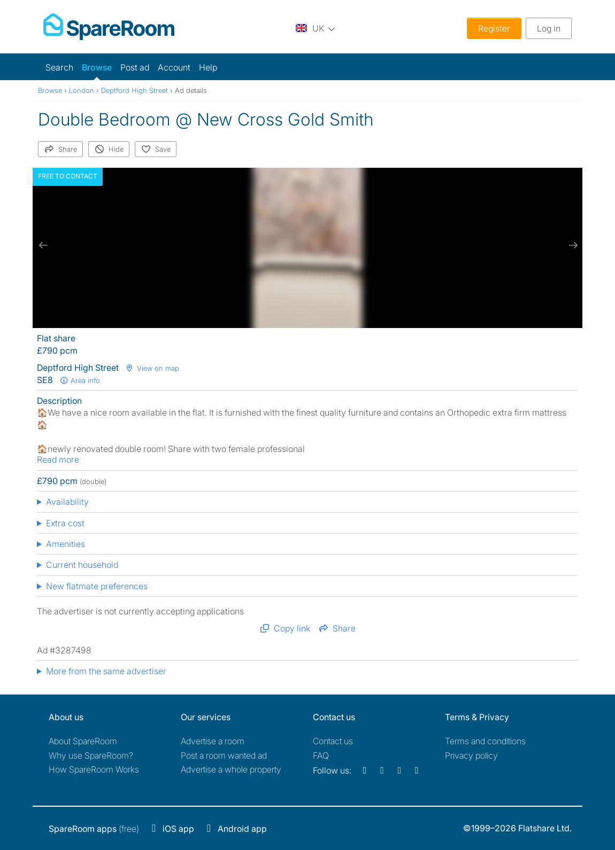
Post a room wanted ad (224, 755)
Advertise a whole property (231, 769)
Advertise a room (212, 741)
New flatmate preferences (97, 586)
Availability (67, 501)
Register (494, 28)
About (83, 741)
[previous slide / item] (43, 245)
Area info (79, 380)
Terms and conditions (485, 741)
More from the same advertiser (106, 671)
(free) (94, 828)
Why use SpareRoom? (91, 755)
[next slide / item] (571, 245)
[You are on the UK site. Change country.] (315, 28)
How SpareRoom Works (94, 769)
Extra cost (65, 523)
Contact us (333, 741)
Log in (548, 28)
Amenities (65, 544)
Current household (82, 564)
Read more (58, 459)
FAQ (321, 755)
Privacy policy (471, 755)
